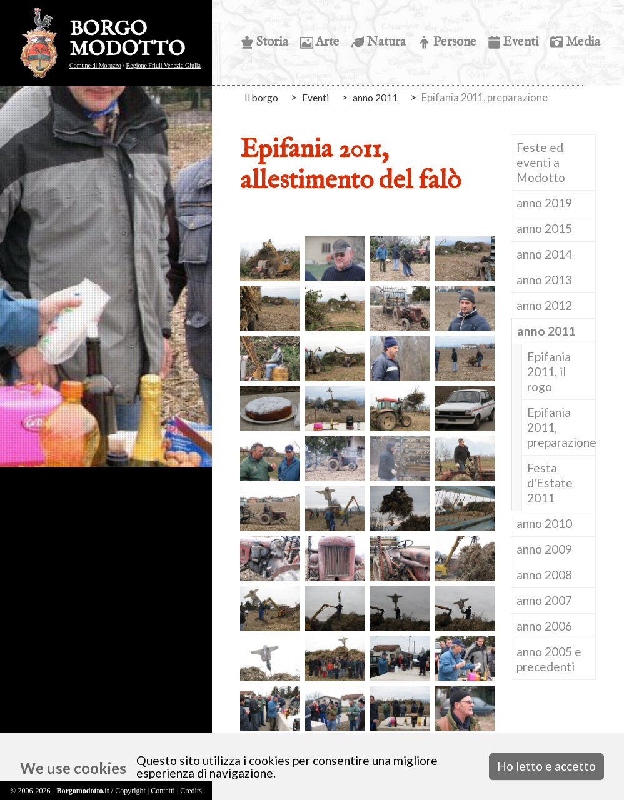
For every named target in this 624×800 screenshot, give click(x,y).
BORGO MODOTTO (127, 40)
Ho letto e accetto (546, 766)
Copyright (130, 790)
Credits (191, 790)
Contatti (163, 790)
